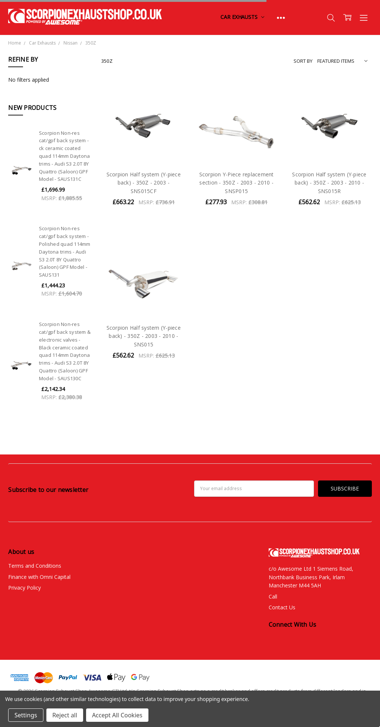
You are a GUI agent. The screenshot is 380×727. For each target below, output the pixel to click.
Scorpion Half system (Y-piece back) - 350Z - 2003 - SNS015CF (144, 183)
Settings (25, 715)
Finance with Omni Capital (39, 576)
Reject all (64, 715)
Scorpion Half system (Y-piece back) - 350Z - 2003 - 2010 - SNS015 (144, 336)
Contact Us (282, 607)
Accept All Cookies (117, 715)
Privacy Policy (24, 587)
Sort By (303, 61)
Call (273, 596)
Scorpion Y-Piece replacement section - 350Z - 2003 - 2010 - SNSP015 (236, 183)
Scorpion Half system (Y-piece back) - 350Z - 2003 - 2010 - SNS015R (329, 183)
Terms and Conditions (34, 565)
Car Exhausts (242, 16)
